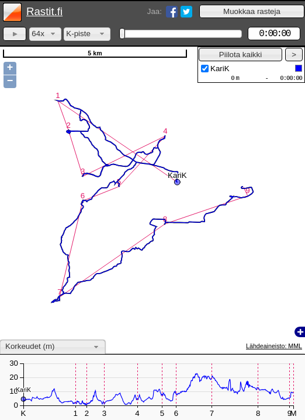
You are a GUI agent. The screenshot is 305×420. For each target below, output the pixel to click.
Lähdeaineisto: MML (274, 345)
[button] (251, 11)
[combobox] (45, 34)
